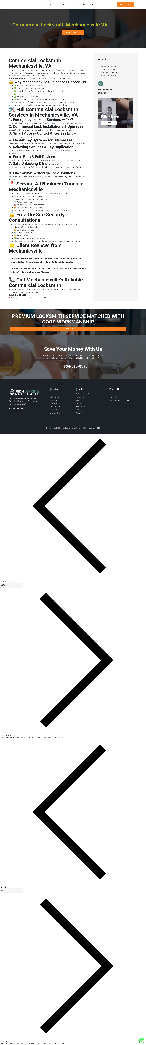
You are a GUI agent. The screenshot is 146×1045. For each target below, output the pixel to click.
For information (105, 89)
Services (76, 5)
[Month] (5, 581)
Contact (94, 5)
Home (44, 5)
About (51, 5)
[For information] (100, 83)
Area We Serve (63, 5)
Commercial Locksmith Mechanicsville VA (60, 25)
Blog (86, 5)
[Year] (11, 585)
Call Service (109, 123)
